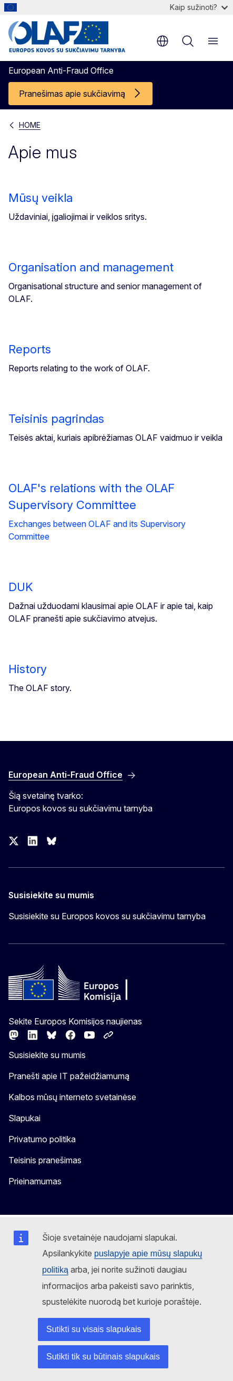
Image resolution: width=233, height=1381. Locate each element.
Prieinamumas (35, 1181)
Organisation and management (91, 267)
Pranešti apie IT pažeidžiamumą (68, 1076)
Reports (29, 349)
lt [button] (162, 41)
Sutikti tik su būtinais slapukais (103, 1356)
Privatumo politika (42, 1139)
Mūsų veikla (40, 198)
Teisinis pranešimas (45, 1160)
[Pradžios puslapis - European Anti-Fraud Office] (71, 37)
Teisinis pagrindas (56, 418)
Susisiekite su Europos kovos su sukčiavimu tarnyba (107, 916)
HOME (29, 124)
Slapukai (24, 1118)
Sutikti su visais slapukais (93, 1329)
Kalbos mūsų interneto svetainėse (72, 1097)
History (27, 669)
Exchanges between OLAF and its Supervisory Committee (97, 530)
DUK (20, 587)
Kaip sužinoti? (199, 7)
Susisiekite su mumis (47, 1055)
